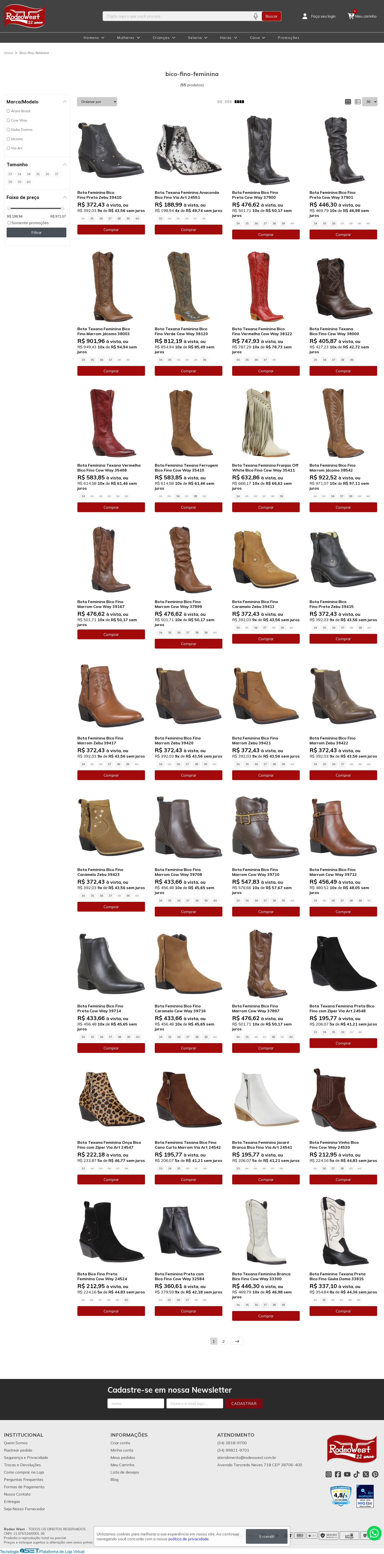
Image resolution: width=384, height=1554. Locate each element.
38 (119, 218)
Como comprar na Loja (24, 1472)
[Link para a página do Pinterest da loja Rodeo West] (375, 1474)
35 (92, 218)
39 (128, 218)
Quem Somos (16, 1442)
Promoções (289, 37)
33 (160, 218)
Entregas (12, 1501)
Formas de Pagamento (24, 1486)
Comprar (111, 229)
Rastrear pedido (18, 1450)
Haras (226, 37)
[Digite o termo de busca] (176, 16)
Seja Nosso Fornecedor (24, 1508)
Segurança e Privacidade (26, 1457)
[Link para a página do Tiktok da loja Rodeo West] (356, 1474)
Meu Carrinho (122, 1464)
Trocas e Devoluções (22, 1464)
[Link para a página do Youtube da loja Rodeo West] (347, 1474)
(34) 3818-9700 (232, 1442)
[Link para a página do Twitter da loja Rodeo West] (365, 1474)
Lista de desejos (124, 1472)
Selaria (195, 37)
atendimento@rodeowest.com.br (246, 1457)
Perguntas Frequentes (23, 1479)
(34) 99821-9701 (233, 1450)
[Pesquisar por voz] (255, 16)
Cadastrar (243, 1403)
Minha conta (121, 1450)
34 (238, 223)
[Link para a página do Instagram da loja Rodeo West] (328, 1474)
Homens (91, 37)
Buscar (271, 16)
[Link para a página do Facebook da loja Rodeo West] (338, 1474)
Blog (114, 1479)
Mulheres (126, 37)
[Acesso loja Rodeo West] (318, 16)
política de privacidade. (188, 1538)
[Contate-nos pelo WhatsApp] (374, 1533)
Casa (255, 37)
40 (137, 218)
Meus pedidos (122, 1457)
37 (110, 218)
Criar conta (120, 1442)
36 (101, 218)
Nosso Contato (17, 1494)
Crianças (161, 37)
